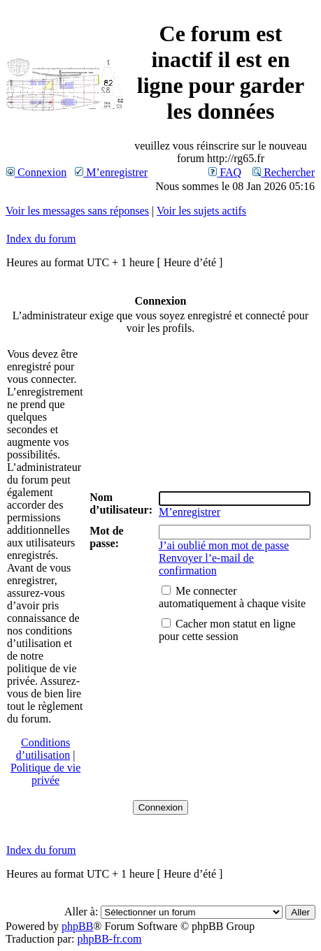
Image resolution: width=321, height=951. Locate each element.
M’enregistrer (111, 172)
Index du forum (41, 239)
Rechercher (283, 172)
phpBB (77, 926)
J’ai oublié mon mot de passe (224, 545)
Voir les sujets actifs (201, 211)
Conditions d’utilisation (43, 748)
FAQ (224, 172)
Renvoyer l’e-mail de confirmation (206, 564)
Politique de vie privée (45, 774)
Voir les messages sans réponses (77, 211)
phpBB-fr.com (110, 939)
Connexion (36, 172)
